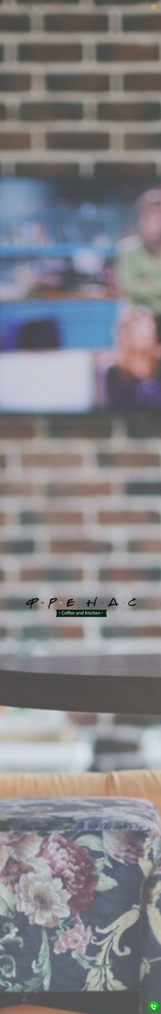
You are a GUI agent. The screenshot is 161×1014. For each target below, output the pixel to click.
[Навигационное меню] (154, 7)
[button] (154, 1007)
